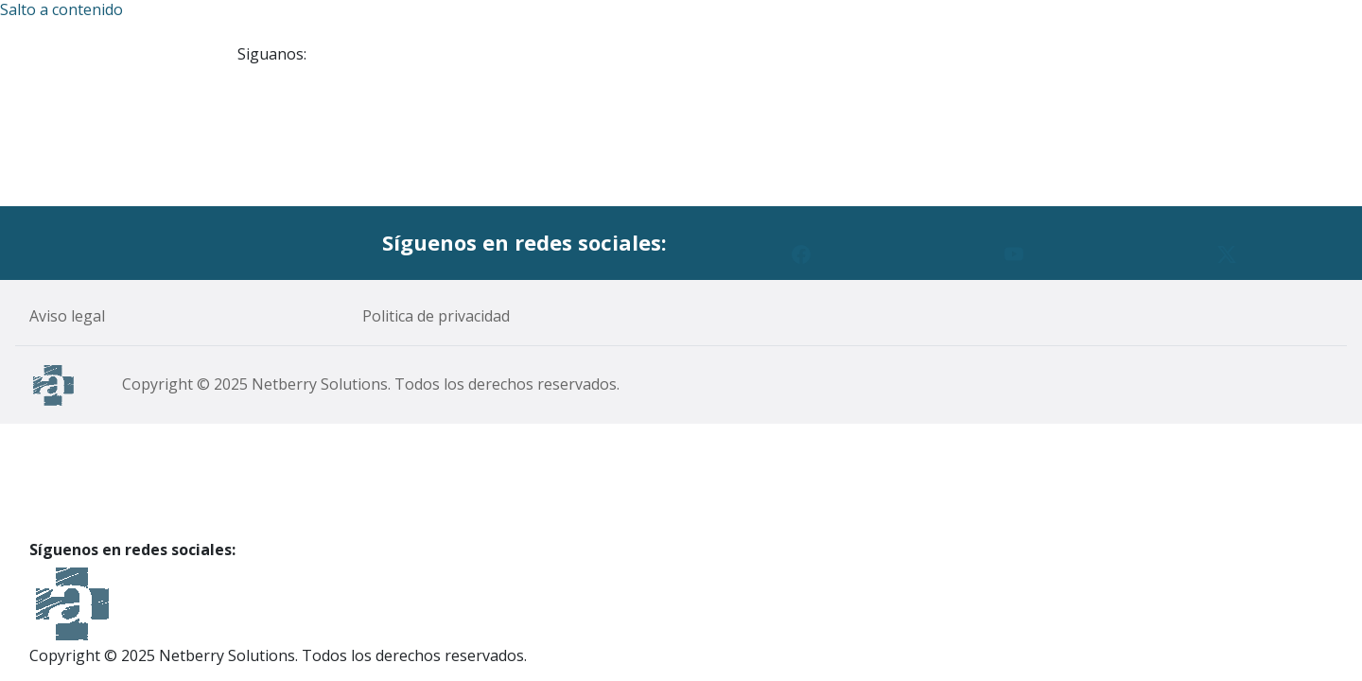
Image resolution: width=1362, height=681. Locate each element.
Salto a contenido (61, 10)
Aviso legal (67, 316)
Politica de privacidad (436, 316)
